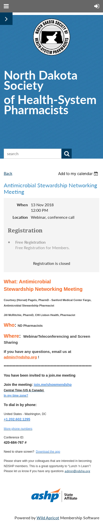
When (22, 204)
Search (67, 154)
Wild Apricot (48, 517)
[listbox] (78, 174)
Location (20, 217)
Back (8, 173)
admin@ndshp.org (77, 471)
